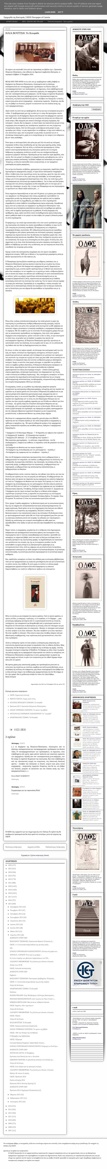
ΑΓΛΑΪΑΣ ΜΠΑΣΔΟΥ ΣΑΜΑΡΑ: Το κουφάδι (26, 703)
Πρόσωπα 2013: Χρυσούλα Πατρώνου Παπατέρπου (28, 706)
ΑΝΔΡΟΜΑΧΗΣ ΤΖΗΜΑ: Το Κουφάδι (24, 717)
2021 (10, 883)
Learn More (50, 12)
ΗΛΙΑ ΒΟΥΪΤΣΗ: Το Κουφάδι (20, 1023)
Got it (60, 12)
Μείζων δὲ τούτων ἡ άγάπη (19, 1073)
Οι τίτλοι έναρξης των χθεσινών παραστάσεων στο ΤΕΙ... (29, 958)
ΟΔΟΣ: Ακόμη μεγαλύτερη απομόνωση (23, 1026)
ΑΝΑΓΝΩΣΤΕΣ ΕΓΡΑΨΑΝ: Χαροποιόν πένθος (90, 776)
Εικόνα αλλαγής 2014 (17, 1080)
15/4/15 (22, 743)
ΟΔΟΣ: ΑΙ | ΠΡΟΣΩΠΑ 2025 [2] (92, 750)
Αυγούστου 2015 (16, 921)
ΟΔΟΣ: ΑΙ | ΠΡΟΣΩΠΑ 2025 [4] (92, 714)
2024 (10, 872)
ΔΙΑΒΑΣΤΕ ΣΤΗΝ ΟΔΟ (18, 938)
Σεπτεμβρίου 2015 (16, 917)
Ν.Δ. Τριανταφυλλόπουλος (80, 1027)
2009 (10, 1123)
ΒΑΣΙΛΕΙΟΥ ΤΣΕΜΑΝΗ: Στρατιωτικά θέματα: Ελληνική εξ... (32, 941)
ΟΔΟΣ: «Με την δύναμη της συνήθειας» (24, 1033)
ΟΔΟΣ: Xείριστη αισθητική (90, 727)
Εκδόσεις (13, 992)
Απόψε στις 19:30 (16, 965)
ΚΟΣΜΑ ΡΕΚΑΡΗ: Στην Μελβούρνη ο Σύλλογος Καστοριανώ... (32, 995)
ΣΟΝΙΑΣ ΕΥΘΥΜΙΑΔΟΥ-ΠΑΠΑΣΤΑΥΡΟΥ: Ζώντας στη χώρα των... (34, 951)
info (11, 948)
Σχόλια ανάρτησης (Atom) (39, 855)
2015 (10, 904)
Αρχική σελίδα (33, 847)
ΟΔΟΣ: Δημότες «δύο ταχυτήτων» (22, 1006)
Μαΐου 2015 (14, 931)
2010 (10, 1120)
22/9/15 (22, 787)
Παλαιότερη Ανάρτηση (55, 847)
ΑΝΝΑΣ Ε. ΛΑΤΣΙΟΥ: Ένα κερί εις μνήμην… (26, 955)
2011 (10, 1117)
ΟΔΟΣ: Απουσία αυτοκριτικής (20, 968)
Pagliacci (13, 975)
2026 (10, 865)
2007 (10, 1131)
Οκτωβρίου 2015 (16, 914)
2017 (10, 897)
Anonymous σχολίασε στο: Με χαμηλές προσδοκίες (87, 483)
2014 (10, 1106)
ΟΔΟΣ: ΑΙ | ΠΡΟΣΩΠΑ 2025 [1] (92, 811)
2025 (10, 869)
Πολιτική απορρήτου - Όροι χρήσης (60, 21)
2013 (10, 1109)
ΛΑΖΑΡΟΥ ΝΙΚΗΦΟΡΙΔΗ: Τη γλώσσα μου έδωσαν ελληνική (31, 961)
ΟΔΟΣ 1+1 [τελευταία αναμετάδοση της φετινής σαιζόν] (29, 982)
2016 (10, 900)
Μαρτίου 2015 (15, 1095)
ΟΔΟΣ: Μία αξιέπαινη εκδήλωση (92, 738)
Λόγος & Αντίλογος (16, 985)
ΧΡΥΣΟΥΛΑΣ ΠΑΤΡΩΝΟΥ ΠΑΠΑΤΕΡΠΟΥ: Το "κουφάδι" (31, 714)
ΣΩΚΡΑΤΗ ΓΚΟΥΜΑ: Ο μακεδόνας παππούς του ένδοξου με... (32, 1060)
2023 (10, 876)
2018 (10, 893)
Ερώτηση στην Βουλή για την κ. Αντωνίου (24, 1056)
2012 (10, 1113)
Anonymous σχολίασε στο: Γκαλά (82, 453)
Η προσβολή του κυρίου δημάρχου (92, 788)
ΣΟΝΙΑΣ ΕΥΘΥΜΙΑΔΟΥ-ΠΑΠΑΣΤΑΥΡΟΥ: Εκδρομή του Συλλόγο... (34, 1046)
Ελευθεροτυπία (77, 1039)
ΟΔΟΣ (74, 91)
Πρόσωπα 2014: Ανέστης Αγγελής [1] (23, 1083)
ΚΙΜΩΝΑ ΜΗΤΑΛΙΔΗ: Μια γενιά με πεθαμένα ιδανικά (29, 1002)
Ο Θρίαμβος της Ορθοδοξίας (20, 1036)
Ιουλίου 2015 (15, 924)
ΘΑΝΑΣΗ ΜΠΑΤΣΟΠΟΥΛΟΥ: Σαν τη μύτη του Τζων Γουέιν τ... (32, 999)
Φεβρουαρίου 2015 (17, 1098)
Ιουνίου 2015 (15, 928)
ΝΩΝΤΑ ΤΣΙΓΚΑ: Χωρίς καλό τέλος (23, 699)
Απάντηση (15, 779)
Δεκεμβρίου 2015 (16, 907)
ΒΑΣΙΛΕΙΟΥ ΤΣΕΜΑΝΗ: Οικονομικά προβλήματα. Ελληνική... (32, 978)
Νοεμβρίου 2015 (16, 910)
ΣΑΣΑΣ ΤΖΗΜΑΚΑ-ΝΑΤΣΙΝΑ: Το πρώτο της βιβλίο (29, 710)
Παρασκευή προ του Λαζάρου (91, 800)
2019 (10, 890)
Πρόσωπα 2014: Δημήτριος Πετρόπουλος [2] (25, 1090)
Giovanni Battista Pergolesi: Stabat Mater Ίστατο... (27, 1043)
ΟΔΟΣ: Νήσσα (15, 1016)
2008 (10, 1127)
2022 (10, 879)
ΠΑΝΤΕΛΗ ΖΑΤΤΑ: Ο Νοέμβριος (22, 1053)
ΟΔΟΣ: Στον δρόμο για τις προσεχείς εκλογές (25, 1067)
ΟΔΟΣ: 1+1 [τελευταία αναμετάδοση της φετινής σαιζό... (29, 945)
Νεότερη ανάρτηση (14, 847)
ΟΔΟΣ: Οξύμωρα (16, 1039)
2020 (10, 886)
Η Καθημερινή (77, 1028)
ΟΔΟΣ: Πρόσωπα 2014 (18, 1077)
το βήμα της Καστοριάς (79, 92)
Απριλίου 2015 (15, 935)
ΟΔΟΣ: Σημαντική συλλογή (19, 695)
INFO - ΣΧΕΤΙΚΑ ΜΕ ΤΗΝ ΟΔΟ (32, 21)
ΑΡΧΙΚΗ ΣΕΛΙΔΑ (12, 21)
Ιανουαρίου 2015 (16, 1102)
